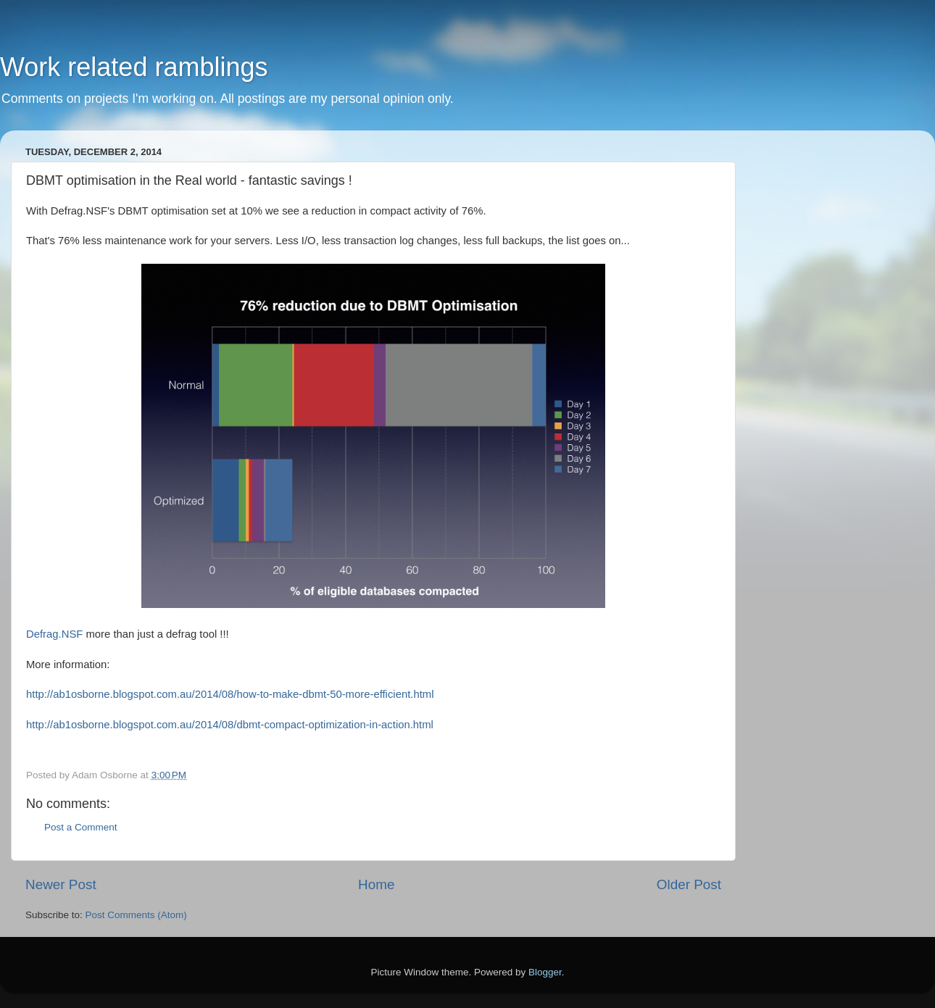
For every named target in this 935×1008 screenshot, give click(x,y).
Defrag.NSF (54, 634)
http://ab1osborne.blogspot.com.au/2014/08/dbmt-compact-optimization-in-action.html (229, 724)
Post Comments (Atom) (136, 914)
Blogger (545, 972)
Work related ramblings (133, 67)
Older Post (689, 884)
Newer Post (60, 884)
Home (376, 884)
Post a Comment (80, 827)
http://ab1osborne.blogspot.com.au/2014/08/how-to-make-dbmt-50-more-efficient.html (229, 694)
